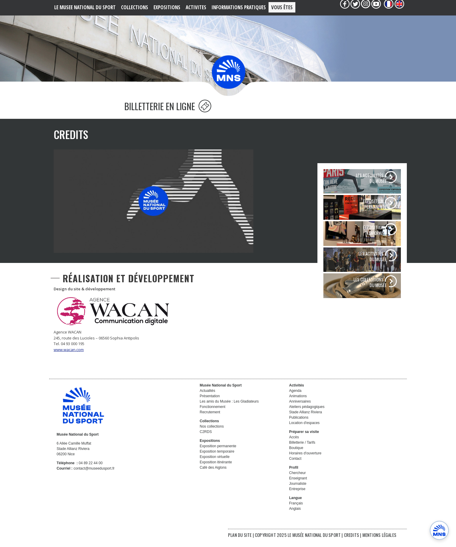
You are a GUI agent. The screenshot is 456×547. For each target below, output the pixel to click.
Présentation (210, 404)
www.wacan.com (69, 358)
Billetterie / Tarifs (302, 451)
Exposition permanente (218, 454)
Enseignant (298, 486)
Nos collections (212, 435)
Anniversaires (300, 410)
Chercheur (297, 481)
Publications (298, 426)
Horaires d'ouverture (305, 461)
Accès (294, 445)
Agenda (295, 399)
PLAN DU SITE (240, 543)
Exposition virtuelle (214, 465)
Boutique (296, 456)
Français (296, 511)
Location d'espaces (304, 431)
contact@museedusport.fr (94, 477)
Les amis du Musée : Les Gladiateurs (229, 410)
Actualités (207, 399)
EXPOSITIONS (166, 7)
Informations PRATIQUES (239, 7)
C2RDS (206, 440)
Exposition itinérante (216, 470)
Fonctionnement (212, 415)
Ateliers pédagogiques (307, 415)
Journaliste (297, 492)
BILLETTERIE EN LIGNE (167, 114)
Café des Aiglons (213, 476)
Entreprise (297, 497)
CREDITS (352, 543)
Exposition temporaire (217, 460)
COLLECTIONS (134, 7)
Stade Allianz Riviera (305, 420)
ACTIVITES (196, 7)
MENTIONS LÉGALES (379, 543)
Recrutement (210, 420)
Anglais (295, 517)
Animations (298, 404)
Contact (295, 467)
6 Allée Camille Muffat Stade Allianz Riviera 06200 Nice (74, 457)
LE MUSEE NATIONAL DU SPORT (85, 7)
